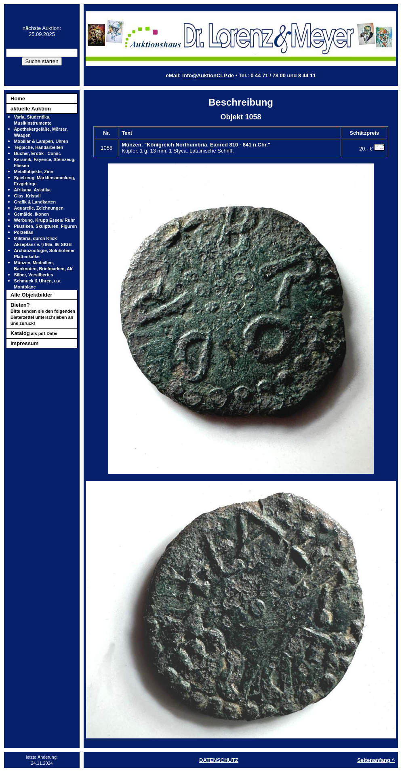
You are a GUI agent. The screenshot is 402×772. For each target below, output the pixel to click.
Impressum (24, 343)
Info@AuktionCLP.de (208, 75)
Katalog (34, 333)
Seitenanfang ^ (376, 760)
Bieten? (43, 314)
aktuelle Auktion (31, 109)
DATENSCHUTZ (218, 760)
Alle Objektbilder (31, 295)
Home (18, 98)
